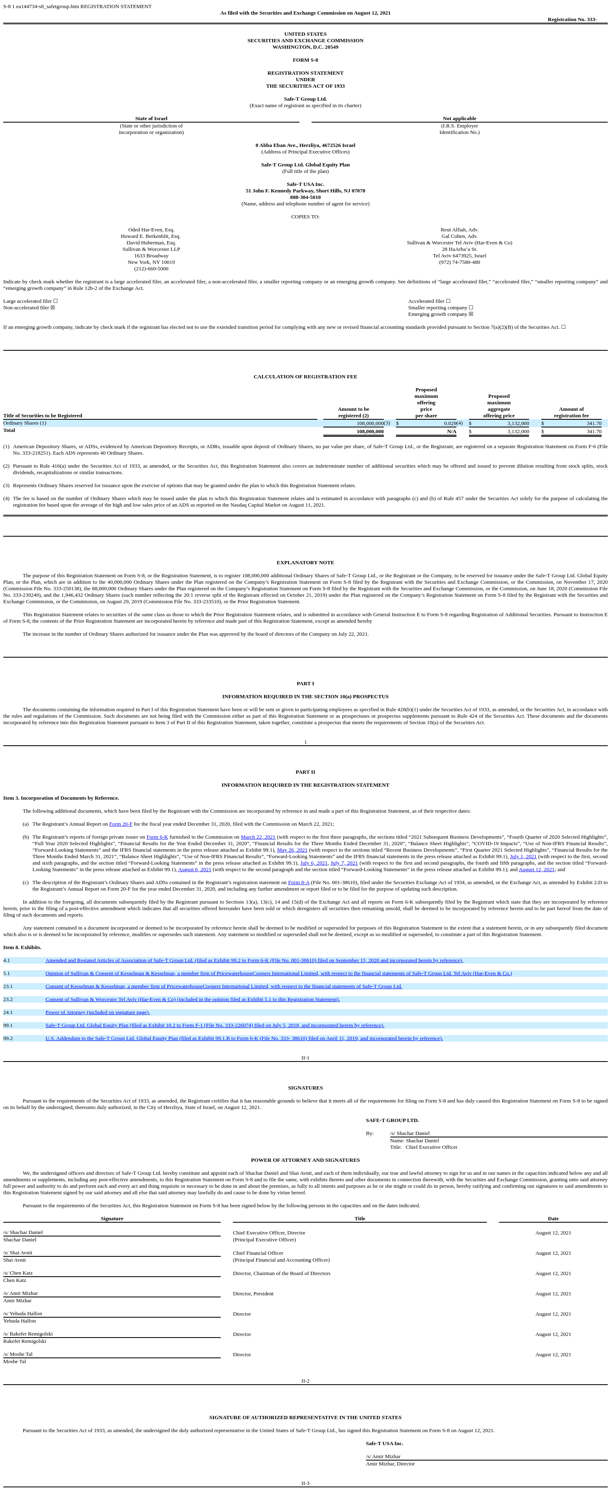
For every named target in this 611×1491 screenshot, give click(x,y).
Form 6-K (157, 837)
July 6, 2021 (313, 863)
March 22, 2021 (258, 837)
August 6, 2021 (194, 869)
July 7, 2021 (344, 863)
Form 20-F (120, 824)
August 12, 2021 (536, 869)
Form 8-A (299, 882)
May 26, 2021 (292, 850)
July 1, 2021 (523, 856)
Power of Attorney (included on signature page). (97, 1012)
